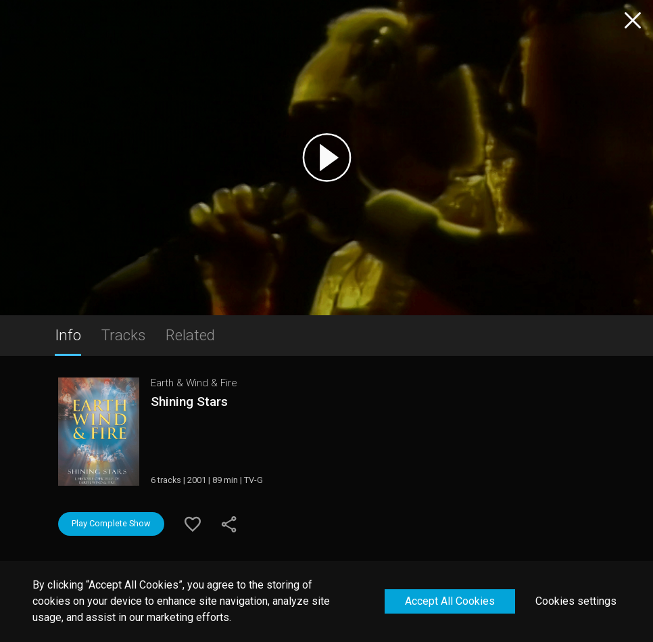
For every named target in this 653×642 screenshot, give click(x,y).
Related (190, 335)
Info (68, 335)
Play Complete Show (111, 523)
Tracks (123, 335)
